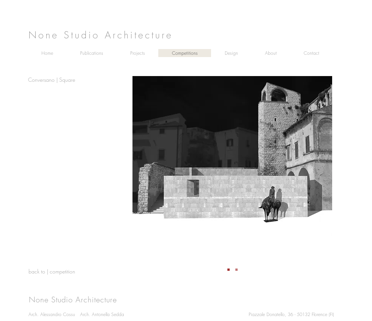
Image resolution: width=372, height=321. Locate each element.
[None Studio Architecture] (180, 35)
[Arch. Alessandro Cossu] (67, 314)
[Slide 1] (228, 270)
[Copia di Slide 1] (236, 270)
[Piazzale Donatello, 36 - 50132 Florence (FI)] (296, 314)
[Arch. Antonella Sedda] (119, 314)
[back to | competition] (55, 271)
